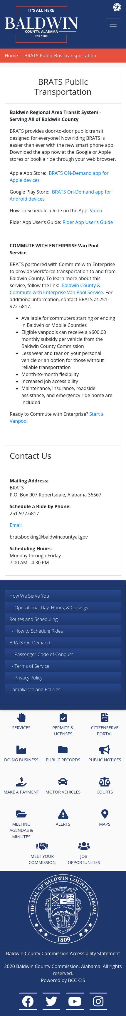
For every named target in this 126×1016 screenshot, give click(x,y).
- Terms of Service (29, 666)
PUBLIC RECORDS (63, 754)
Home (11, 55)
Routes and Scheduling (33, 619)
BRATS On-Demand (29, 642)
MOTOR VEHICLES (63, 786)
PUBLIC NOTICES (104, 754)
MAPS (104, 818)
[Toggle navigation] (113, 24)
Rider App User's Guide (88, 222)
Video (96, 210)
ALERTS (63, 818)
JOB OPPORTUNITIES (84, 853)
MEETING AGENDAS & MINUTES (21, 824)
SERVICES (21, 721)
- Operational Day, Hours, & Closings (48, 607)
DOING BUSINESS (21, 754)
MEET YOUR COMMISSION (42, 853)
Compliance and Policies (35, 689)
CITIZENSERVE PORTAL (104, 725)
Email (16, 525)
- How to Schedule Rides (36, 631)
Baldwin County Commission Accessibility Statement (63, 953)
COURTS (105, 786)
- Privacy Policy (26, 678)
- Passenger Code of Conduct (41, 654)
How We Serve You (29, 596)
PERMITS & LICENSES (63, 725)
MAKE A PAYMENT (21, 786)
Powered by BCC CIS (63, 980)
